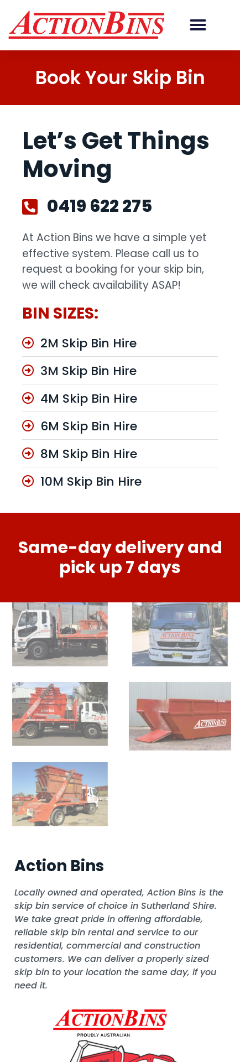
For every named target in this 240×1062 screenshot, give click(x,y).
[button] (198, 25)
